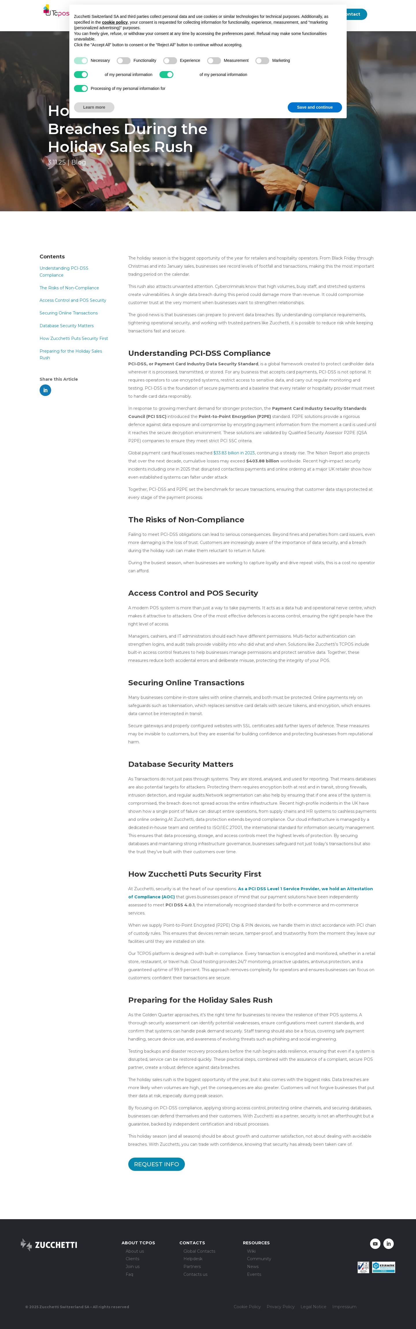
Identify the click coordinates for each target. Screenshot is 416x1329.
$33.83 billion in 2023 (234, 453)
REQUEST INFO (156, 1164)
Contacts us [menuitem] (195, 1274)
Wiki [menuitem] (251, 1251)
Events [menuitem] (254, 1274)
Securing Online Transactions (69, 313)
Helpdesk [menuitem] (193, 1259)
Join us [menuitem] (133, 1267)
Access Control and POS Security (73, 300)
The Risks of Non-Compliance (69, 287)
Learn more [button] (94, 107)
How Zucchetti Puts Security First (74, 338)
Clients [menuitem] (132, 1259)
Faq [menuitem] (129, 1274)
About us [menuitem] (135, 1251)
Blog (78, 162)
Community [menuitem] (259, 1259)
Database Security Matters (67, 325)
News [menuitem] (253, 1267)
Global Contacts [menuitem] (199, 1251)
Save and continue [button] (315, 107)
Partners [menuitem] (192, 1267)
